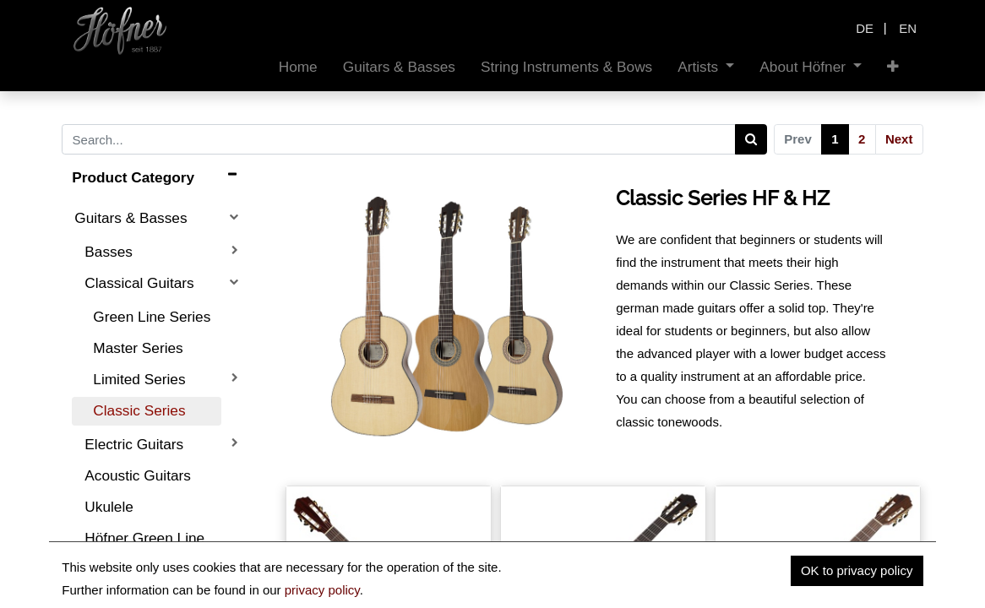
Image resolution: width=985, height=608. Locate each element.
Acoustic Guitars (137, 475)
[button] (893, 67)
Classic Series (139, 410)
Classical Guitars (138, 282)
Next (899, 139)
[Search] (751, 139)
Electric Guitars (133, 444)
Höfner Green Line (144, 537)
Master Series (137, 347)
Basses (108, 251)
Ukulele (108, 506)
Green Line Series (151, 316)
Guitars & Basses (130, 217)
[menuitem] (298, 67)
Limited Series (139, 379)
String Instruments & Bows (140, 578)
